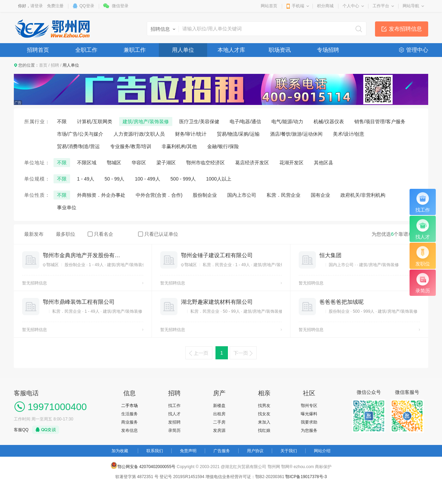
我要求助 (309, 422)
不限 (62, 121)
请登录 (36, 5)
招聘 (55, 65)
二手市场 (129, 405)
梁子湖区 (166, 162)
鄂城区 (114, 162)
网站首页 (269, 5)
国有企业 (320, 195)
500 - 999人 (183, 179)
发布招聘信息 (405, 29)
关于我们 (288, 450)
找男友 (264, 405)
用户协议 (255, 450)
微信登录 (120, 5)
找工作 (174, 405)
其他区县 (323, 162)
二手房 (219, 422)
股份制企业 (205, 195)
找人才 (174, 413)
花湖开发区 (291, 162)
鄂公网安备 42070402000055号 (143, 465)
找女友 (264, 413)
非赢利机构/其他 (179, 146)
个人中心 (351, 5)
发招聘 (174, 422)
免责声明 (188, 450)
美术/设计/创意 (349, 134)
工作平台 (381, 5)
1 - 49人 (85, 179)
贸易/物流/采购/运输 (238, 134)
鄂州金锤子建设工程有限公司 (217, 255)
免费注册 (55, 5)
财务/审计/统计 (191, 134)
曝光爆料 (309, 413)
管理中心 (417, 50)
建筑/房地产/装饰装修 (146, 121)
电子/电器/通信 (245, 121)
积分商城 (325, 5)
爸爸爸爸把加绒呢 (341, 302)
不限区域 (86, 162)
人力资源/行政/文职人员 (139, 134)
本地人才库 (231, 50)
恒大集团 (330, 255)
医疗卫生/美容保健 (199, 121)
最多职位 (65, 234)
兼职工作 (135, 50)
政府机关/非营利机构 (362, 195)
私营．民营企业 (283, 195)
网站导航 (411, 5)
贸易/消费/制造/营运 (78, 146)
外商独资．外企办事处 (101, 195)
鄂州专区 (309, 405)
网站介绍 (322, 450)
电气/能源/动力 (287, 121)
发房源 (219, 430)
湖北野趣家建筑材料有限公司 (217, 302)
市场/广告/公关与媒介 (80, 134)
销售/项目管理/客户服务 (379, 121)
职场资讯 (280, 50)
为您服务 (309, 430)
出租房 (219, 413)
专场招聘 (328, 50)
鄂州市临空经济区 (205, 162)
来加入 (264, 422)
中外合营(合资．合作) (159, 195)
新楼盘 (219, 405)
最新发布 (34, 234)
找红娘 (264, 430)
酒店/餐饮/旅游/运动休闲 (296, 134)
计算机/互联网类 (94, 121)
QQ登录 (86, 5)
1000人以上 (218, 179)
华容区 (139, 162)
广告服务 (221, 450)
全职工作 (86, 50)
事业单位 (66, 207)
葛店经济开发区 (252, 162)
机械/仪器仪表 (329, 121)
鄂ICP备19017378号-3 (306, 476)
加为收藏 (120, 450)
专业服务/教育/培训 (131, 146)
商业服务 (129, 422)
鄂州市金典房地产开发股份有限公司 (81, 255)
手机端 (298, 5)
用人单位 (183, 50)
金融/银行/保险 (223, 146)
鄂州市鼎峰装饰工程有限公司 (79, 302)
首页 (43, 65)
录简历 (174, 430)
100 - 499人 (147, 179)
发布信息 (129, 430)
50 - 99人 (115, 179)
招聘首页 (38, 50)
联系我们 (154, 450)
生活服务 (129, 413)
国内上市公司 (241, 195)
